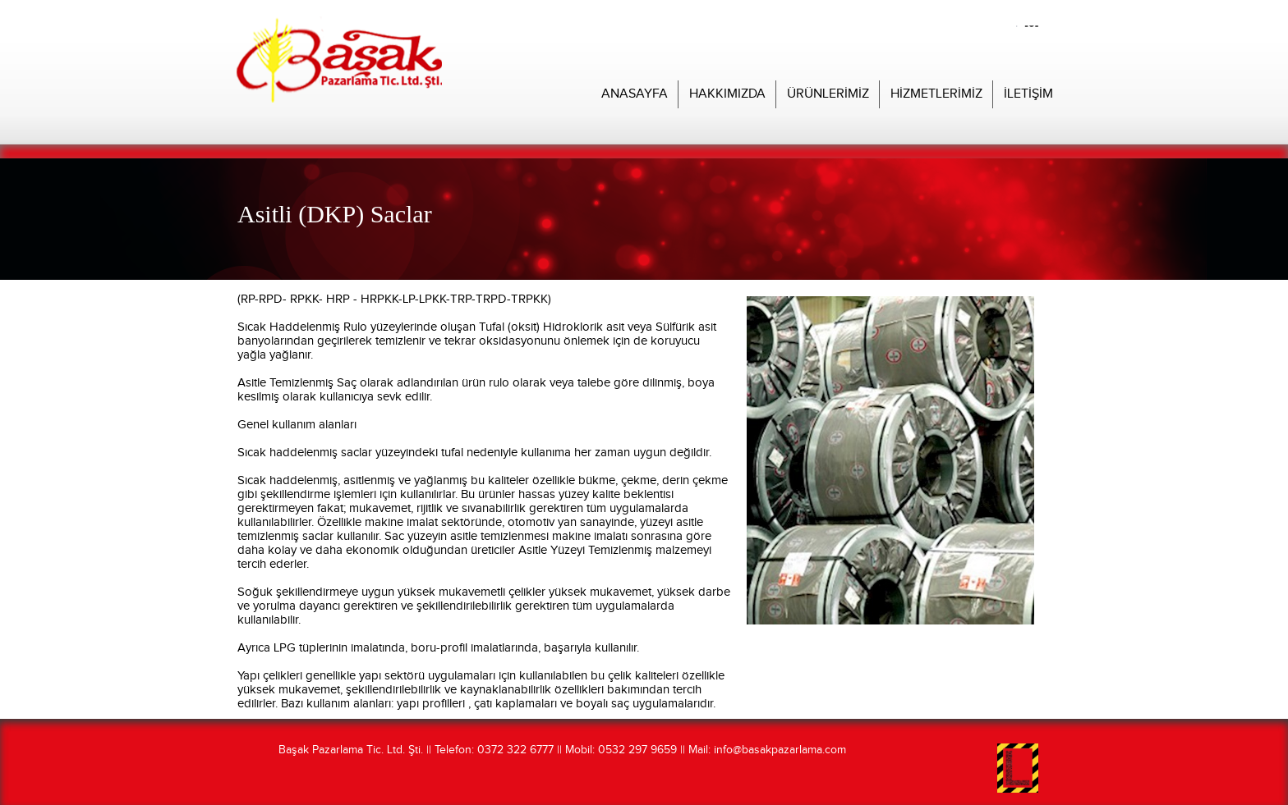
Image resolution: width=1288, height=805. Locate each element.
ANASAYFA (634, 94)
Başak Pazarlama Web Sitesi (339, 117)
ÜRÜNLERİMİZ (828, 94)
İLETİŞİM (1028, 94)
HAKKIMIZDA (727, 94)
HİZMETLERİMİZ (936, 94)
